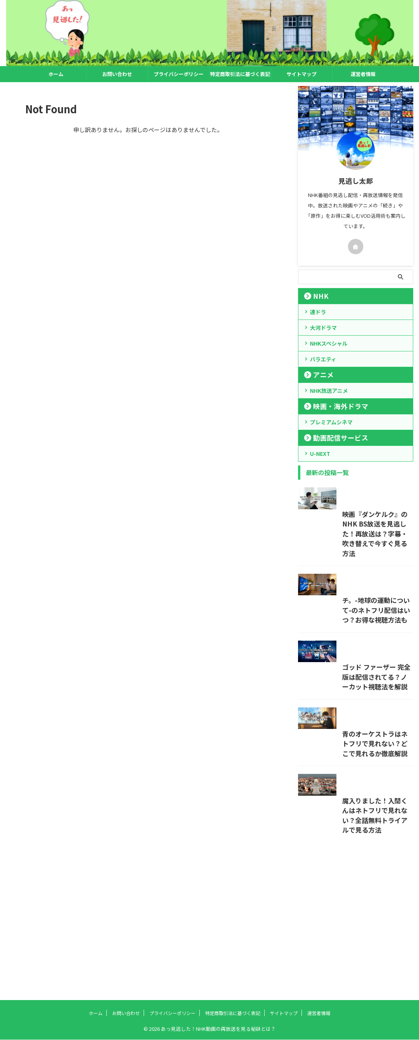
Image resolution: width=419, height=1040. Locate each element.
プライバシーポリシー (179, 74)
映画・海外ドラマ (332, 406)
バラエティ (323, 359)
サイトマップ (301, 74)
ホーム (55, 74)
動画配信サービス (332, 438)
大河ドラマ (323, 327)
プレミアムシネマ (331, 422)
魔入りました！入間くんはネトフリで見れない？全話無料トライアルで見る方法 (352, 960)
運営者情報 (363, 74)
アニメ (319, 375)
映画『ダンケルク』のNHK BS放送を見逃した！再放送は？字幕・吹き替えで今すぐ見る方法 (354, 565)
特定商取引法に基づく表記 (240, 74)
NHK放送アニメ (329, 390)
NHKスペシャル (329, 343)
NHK (317, 296)
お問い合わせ (117, 74)
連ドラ (318, 312)
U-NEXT (320, 453)
